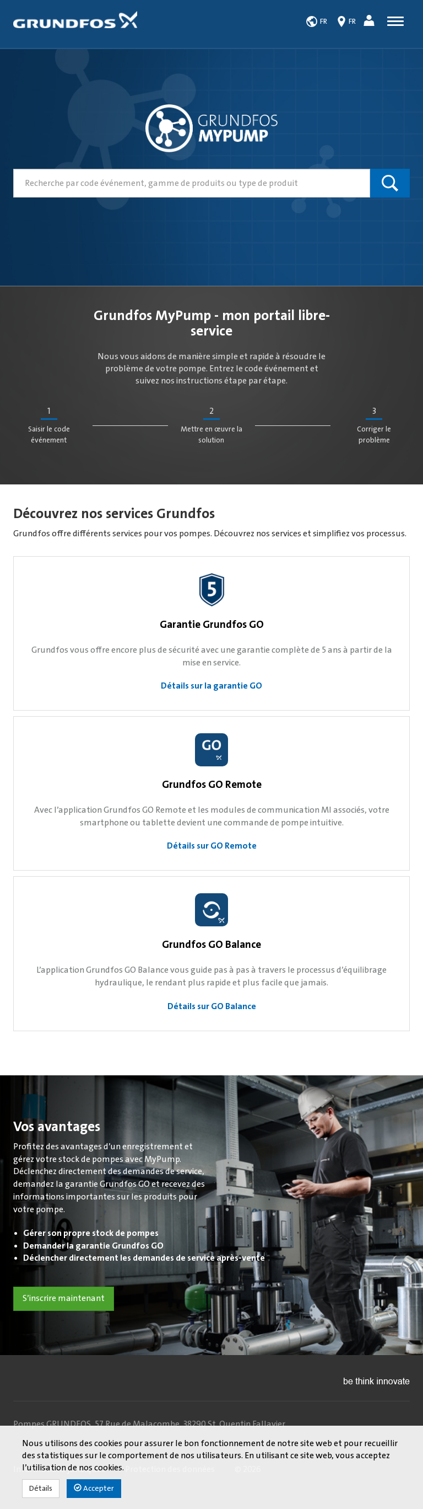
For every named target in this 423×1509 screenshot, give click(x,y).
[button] (370, 22)
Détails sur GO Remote (212, 846)
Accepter (94, 1488)
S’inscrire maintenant (64, 1298)
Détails (40, 1488)
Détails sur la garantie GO (211, 686)
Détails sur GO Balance (211, 1006)
